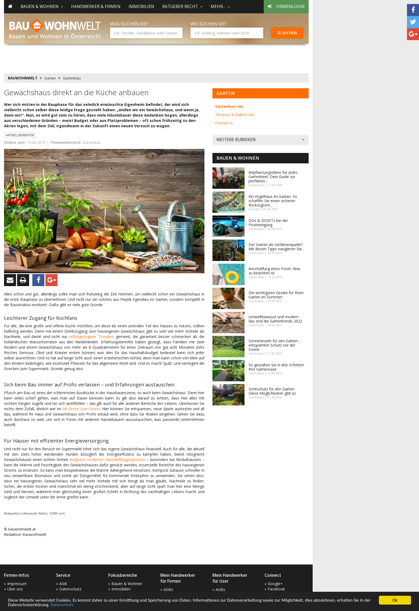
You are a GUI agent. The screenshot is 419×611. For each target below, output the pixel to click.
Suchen (287, 32)
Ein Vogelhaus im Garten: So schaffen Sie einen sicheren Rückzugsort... (273, 200)
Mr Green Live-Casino (81, 408)
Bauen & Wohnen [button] (42, 6)
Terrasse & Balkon (234, 114)
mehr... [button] (220, 6)
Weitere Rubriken (260, 140)
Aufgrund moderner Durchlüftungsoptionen (107, 459)
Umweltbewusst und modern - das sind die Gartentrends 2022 (275, 319)
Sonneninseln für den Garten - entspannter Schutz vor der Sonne (274, 345)
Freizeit (223, 122)
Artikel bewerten (20, 135)
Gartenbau (72, 78)
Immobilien (141, 6)
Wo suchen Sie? (208, 24)
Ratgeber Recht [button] (182, 6)
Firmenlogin (286, 6)
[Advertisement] (101, 57)
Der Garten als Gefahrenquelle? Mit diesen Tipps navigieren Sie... (276, 246)
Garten (50, 78)
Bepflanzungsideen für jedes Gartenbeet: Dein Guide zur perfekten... (273, 176)
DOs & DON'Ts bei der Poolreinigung (268, 222)
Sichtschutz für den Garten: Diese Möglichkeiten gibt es (272, 391)
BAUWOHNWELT (22, 78)
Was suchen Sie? (129, 24)
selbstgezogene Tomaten (91, 336)
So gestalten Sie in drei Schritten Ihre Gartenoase (276, 367)
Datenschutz (62, 605)
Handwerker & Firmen (96, 6)
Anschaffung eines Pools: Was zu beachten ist (274, 270)
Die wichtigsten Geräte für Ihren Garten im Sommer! (276, 294)
